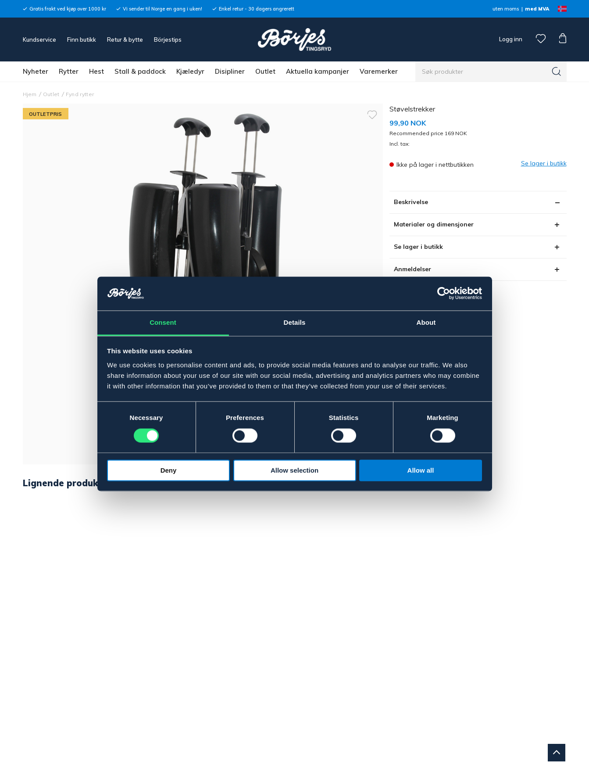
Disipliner (230, 71)
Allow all (420, 470)
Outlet (265, 71)
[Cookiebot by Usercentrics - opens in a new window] (443, 293)
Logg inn (510, 39)
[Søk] (556, 71)
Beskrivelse (411, 202)
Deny (169, 470)
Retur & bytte (125, 39)
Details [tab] (295, 322)
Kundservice (39, 39)
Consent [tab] (163, 322)
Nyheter (35, 71)
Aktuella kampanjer (317, 71)
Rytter (69, 71)
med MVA (537, 9)
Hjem (30, 94)
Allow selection (294, 470)
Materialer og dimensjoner (434, 224)
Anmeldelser (412, 269)
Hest (96, 71)
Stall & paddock (140, 71)
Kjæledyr (190, 71)
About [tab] (426, 322)
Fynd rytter (80, 94)
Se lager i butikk (418, 247)
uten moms (506, 9)
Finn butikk (81, 39)
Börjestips (168, 39)
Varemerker (379, 71)
